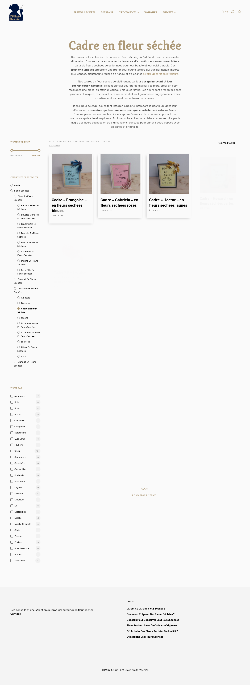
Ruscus (18, 554)
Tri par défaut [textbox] (227, 142)
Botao (17, 402)
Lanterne (25, 341)
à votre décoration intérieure (160, 73)
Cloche (24, 317)
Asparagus (19, 396)
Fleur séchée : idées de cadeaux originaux (152, 625)
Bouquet (150, 12)
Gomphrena (20, 457)
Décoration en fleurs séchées (87, 142)
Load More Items (144, 495)
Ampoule (25, 297)
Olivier (17, 530)
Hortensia (19, 475)
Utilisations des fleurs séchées (145, 636)
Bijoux (168, 12)
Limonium (19, 499)
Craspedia (19, 426)
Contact (15, 613)
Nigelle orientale (22, 524)
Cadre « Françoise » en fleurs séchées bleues (69, 205)
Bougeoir (25, 303)
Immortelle (19, 481)
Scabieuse (19, 560)
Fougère (18, 444)
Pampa (18, 536)
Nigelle (18, 517)
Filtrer (36, 155)
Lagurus (18, 487)
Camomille (19, 420)
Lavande (18, 493)
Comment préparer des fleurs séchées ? (150, 614)
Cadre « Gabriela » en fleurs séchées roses (119, 201)
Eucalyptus (19, 438)
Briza (16, 408)
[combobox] (217, 142)
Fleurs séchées (84, 12)
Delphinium (20, 432)
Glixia (17, 450)
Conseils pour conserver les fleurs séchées (153, 619)
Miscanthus (20, 511)
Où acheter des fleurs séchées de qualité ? (152, 631)
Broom (17, 414)
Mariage (107, 12)
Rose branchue (21, 548)
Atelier (17, 185)
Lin (15, 505)
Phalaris (18, 542)
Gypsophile (20, 469)
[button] (225, 12)
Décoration (127, 12)
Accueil (52, 142)
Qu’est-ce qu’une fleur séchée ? (146, 608)
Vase (23, 356)
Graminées (19, 463)
